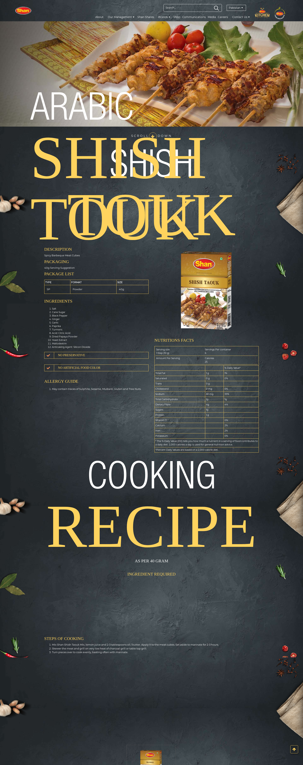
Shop (176, 17)
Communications (194, 17)
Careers (223, 17)
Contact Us (241, 17)
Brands (164, 17)
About (99, 17)
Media (212, 17)
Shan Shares (145, 17)
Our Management (121, 17)
